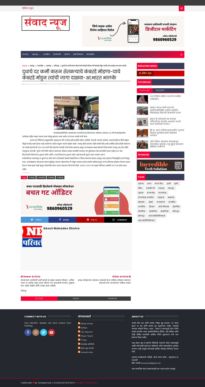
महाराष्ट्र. (141, 202)
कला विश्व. (159, 183)
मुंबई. (151, 202)
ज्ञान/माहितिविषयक (157, 216)
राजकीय (46, 54)
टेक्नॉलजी (57, 54)
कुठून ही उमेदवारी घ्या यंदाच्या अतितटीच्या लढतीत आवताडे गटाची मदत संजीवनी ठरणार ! (165, 121)
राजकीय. (142, 206)
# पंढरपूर (32, 177)
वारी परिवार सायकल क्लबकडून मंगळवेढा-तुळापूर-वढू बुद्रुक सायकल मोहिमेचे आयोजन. (166, 144)
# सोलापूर (60, 177)
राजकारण (161, 202)
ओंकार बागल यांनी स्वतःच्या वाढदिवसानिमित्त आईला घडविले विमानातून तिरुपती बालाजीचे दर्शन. (165, 110)
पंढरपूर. (171, 188)
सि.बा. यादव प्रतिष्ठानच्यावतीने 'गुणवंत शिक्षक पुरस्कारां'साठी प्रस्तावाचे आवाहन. (167, 133)
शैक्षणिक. (142, 211)
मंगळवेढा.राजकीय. (146, 197)
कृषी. (176, 183)
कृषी (169, 183)
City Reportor (87, 331)
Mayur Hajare (87, 336)
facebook (112, 298)
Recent (160, 90)
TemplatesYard (44, 382)
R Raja (84, 340)
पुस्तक (141, 193)
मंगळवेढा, (65, 84)
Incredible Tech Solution (86, 382)
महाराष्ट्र (35, 54)
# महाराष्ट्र (51, 177)
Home (25, 54)
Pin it (92, 219)
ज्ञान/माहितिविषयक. (146, 220)
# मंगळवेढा (41, 177)
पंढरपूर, (59, 84)
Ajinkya (84, 327)
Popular (145, 90)
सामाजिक (153, 211)
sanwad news (87, 352)
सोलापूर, (77, 84)
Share (64, 219)
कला (149, 183)
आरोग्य (67, 54)
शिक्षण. (152, 206)
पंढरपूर (32, 65)
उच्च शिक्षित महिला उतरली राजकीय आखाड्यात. (165, 97)
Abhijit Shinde (87, 323)
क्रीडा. (140, 188)
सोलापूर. (141, 216)
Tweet (36, 219)
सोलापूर (56, 65)
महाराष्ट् (161, 197)
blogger (39, 298)
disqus (76, 298)
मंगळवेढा (40, 65)
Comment (119, 219)
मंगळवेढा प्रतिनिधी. (88, 344)
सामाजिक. (165, 211)
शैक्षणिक (176, 206)
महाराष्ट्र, (71, 84)
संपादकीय (90, 54)
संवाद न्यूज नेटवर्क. (87, 348)
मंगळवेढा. (162, 193)
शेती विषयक (78, 54)
